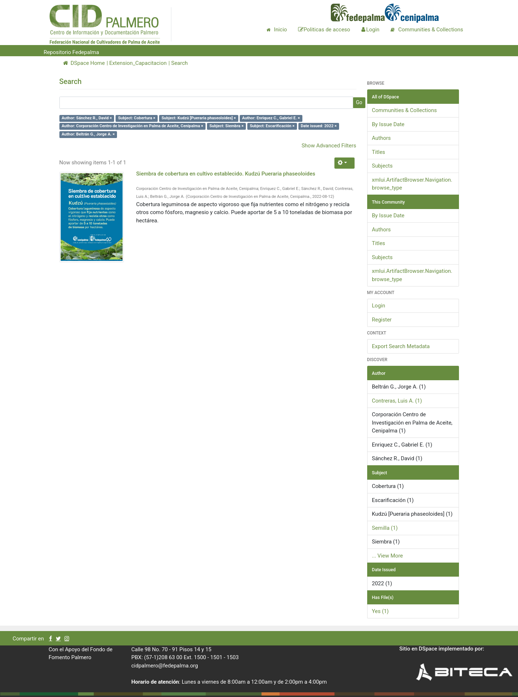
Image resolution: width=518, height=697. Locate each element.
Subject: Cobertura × (137, 118)
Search (179, 63)
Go (359, 102)
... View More (387, 555)
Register (382, 319)
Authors (381, 138)
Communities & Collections (404, 110)
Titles (378, 152)
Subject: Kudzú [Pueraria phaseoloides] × (199, 118)
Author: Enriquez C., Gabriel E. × (271, 118)
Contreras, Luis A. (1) (397, 401)
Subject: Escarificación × (272, 126)
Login (378, 305)
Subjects (382, 166)
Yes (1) (380, 611)
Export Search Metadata (401, 346)
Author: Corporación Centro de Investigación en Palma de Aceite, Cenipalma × (132, 126)
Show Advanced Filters (329, 145)
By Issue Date (388, 124)
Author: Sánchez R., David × (87, 118)
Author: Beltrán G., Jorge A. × (88, 134)
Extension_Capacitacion (138, 63)
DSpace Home (84, 63)
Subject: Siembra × (227, 126)
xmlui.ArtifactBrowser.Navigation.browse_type (412, 184)
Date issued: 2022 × (319, 126)
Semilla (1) (385, 528)
